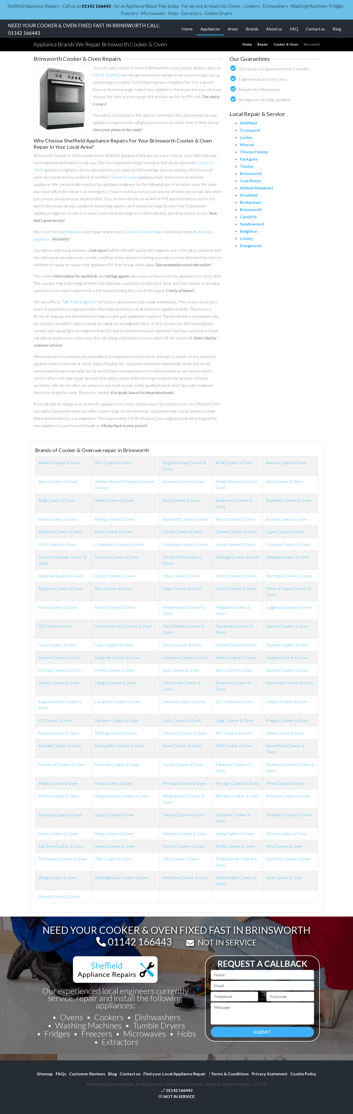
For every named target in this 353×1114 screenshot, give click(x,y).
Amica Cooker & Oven (58, 481)
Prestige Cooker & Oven (184, 783)
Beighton (248, 231)
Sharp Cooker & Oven (114, 833)
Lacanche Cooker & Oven (117, 701)
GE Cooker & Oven (55, 625)
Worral (247, 144)
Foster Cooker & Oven (115, 607)
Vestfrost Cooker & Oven (288, 858)
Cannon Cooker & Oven (236, 531)
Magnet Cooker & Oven (287, 720)
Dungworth (251, 245)
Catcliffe (248, 216)
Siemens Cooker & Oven (184, 833)
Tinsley (247, 166)
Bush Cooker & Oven (113, 531)
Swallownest (252, 223)
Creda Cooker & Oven (235, 544)
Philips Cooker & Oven (58, 783)
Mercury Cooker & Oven (185, 732)
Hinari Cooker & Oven (182, 644)
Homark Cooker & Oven (287, 644)
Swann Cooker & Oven (115, 846)
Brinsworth (251, 173)
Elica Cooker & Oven (113, 588)
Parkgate (249, 158)
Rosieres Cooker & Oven (288, 795)
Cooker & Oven (286, 44)
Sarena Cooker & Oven (183, 814)
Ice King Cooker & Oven (59, 670)
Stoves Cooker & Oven (286, 833)
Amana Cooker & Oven (286, 462)
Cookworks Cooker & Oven (119, 544)
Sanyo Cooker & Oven (114, 814)
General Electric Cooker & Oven (123, 625)
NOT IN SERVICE (227, 942)
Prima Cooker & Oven (285, 783)
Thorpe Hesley (254, 151)
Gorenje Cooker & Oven (287, 625)
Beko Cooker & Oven (57, 519)
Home (187, 28)
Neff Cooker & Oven (234, 745)
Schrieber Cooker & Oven (288, 814)
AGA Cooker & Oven (234, 462)
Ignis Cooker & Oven (181, 670)
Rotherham (250, 202)
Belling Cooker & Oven (115, 519)
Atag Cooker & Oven (56, 500)
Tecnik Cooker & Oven (235, 846)
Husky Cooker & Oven (235, 657)
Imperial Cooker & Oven (287, 670)
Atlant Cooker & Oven (114, 500)
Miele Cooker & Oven (285, 732)
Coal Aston (250, 180)
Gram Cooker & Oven (57, 644)
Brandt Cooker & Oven (286, 519)
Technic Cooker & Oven (183, 846)
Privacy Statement (270, 1073)
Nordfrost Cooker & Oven (61, 764)
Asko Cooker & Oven (284, 481)
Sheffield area (71, 231)
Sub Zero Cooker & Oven (60, 846)
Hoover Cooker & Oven (59, 657)
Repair (262, 44)
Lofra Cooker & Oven (182, 720)
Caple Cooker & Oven (285, 531)
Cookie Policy (303, 1073)
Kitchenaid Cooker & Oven (289, 682)
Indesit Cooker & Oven (58, 682)
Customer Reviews (87, 1073)
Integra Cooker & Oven (115, 682)
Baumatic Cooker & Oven (288, 500)
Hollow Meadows (256, 187)
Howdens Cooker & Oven (186, 657)
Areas (233, 28)
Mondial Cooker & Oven (59, 745)
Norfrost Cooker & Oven (117, 764)
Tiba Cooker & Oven (181, 858)
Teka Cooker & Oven (284, 846)
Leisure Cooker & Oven (286, 701)
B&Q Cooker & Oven (181, 500)
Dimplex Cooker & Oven (287, 556)
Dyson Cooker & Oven (115, 575)
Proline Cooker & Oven (58, 795)
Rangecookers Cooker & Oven (122, 795)
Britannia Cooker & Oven (60, 531)
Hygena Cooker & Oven (287, 657)
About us (274, 28)
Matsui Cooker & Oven (58, 732)
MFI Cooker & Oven (234, 732)
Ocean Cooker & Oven (183, 764)
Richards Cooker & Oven (237, 795)
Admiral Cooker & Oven (59, 462)
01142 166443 (96, 6)
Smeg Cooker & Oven (235, 833)
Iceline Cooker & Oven (115, 670)
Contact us (315, 28)
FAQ (294, 28)
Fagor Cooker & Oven (182, 588)
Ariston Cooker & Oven (183, 481)
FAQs (61, 1073)
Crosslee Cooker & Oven (288, 544)
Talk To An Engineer (78, 301)
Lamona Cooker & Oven (184, 701)
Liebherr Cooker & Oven (116, 720)
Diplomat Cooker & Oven (60, 575)
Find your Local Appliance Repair (174, 1073)
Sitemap (45, 1073)
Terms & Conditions (229, 1073)
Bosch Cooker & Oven (235, 519)
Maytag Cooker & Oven (116, 732)
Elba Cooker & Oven (181, 575)
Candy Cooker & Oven (183, 531)
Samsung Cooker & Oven (60, 814)
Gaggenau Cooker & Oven (288, 607)
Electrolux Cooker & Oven (289, 575)
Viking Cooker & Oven (57, 877)
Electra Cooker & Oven (236, 575)
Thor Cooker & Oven (113, 858)
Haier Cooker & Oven (114, 644)
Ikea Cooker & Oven (234, 670)
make (158, 231)
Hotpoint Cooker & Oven (117, 657)
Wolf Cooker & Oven (284, 877)
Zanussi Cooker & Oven (59, 896)
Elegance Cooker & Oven (60, 588)
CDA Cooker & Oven (57, 544)
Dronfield (249, 195)
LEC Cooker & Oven (234, 701)
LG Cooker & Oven (55, 720)
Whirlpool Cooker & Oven (185, 877)
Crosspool (250, 130)
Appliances (212, 28)
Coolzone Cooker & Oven (185, 544)
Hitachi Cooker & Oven (236, 644)
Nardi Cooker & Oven (182, 745)
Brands (252, 28)
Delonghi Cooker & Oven (237, 556)
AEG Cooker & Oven (113, 462)
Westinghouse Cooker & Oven (121, 877)
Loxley (246, 137)
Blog (337, 28)
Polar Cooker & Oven (114, 783)
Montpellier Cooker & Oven (119, 745)
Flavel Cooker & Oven (57, 607)
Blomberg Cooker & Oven (186, 519)
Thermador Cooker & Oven (62, 858)
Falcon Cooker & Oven (236, 588)
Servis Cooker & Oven (58, 833)
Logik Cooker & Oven (234, 720)
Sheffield (248, 122)
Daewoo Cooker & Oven (117, 556)
